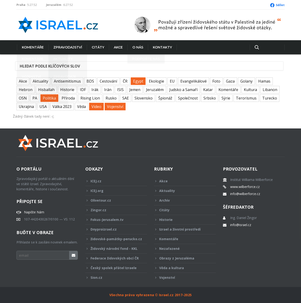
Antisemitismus (67, 81)
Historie (67, 89)
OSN (23, 98)
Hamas (264, 81)
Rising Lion (90, 98)
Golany (246, 81)
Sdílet (280, 5)
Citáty (97, 47)
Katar (208, 89)
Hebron (25, 89)
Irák (95, 89)
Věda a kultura (182, 268)
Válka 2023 (61, 106)
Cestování (108, 81)
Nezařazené (182, 248)
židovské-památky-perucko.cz (113, 240)
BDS (90, 81)
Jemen (134, 89)
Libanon (270, 89)
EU (172, 81)
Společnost (188, 98)
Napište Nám (34, 212)
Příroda (68, 98)
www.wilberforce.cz (245, 187)
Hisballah (46, 89)
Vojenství (115, 106)
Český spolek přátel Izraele (113, 268)
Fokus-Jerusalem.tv (113, 219)
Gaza (230, 81)
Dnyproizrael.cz (113, 229)
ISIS (120, 89)
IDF (83, 89)
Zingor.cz (113, 210)
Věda (81, 106)
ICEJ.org (113, 190)
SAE (125, 98)
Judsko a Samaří (183, 89)
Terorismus (246, 98)
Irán (107, 89)
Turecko (269, 98)
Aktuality (40, 81)
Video (96, 106)
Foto (216, 81)
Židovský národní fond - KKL (113, 248)
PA (34, 98)
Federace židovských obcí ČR (113, 258)
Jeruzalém (155, 89)
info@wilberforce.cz (245, 194)
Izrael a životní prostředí (182, 229)
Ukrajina (26, 106)
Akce (117, 47)
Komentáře (32, 47)
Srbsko (209, 98)
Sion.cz (113, 277)
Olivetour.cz (113, 200)
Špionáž (165, 98)
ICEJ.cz (113, 181)
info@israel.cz (240, 225)
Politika (49, 98)
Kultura (250, 89)
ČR (125, 81)
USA (43, 106)
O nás (137, 47)
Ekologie (156, 81)
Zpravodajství (67, 47)
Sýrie (226, 98)
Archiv (182, 200)
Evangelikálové (193, 81)
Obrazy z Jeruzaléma (182, 258)
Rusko (111, 98)
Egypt (138, 81)
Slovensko (144, 98)
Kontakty (161, 47)
